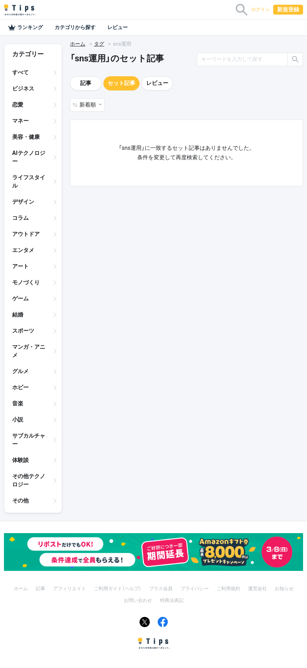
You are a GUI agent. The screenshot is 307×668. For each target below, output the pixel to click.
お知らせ (284, 588)
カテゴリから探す (75, 27)
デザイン (23, 202)
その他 (20, 500)
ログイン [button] (260, 9)
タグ (99, 44)
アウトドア (26, 234)
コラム (20, 218)
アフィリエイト (69, 588)
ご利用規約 (228, 588)
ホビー (20, 387)
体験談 (20, 460)
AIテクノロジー (28, 157)
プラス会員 (161, 588)
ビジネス (23, 88)
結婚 (17, 314)
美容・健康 (26, 137)
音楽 (17, 403)
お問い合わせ (138, 600)
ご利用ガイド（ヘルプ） (117, 588)
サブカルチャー (28, 439)
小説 (17, 419)
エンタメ (23, 250)
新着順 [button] (88, 104)
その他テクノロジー (28, 480)
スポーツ (23, 331)
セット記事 (121, 83)
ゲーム (20, 298)
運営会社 (257, 588)
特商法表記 (172, 600)
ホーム (77, 44)
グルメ (20, 371)
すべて (20, 72)
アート (20, 266)
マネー (20, 121)
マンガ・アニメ (28, 351)
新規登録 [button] (288, 9)
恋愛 (17, 104)
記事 (85, 83)
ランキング (25, 27)
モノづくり (26, 282)
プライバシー (194, 588)
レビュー (117, 27)
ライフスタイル (28, 181)
